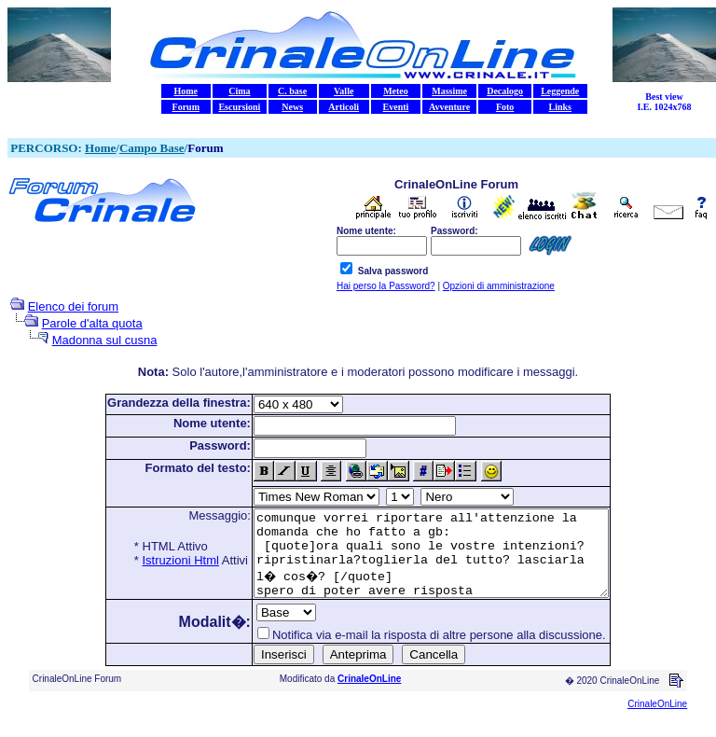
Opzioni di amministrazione (499, 286)
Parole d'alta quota (92, 323)
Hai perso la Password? (386, 286)
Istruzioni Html (159, 560)
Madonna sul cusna (105, 340)
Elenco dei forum (73, 306)
